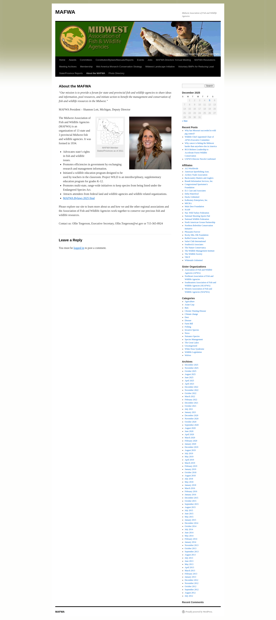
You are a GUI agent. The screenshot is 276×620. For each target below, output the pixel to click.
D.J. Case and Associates (195, 190)
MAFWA (65, 12)
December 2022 (191, 387)
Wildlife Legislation (193, 352)
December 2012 (191, 580)
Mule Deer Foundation (194, 206)
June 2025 (189, 377)
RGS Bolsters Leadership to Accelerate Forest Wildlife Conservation (196, 152)
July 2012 (189, 596)
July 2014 (189, 529)
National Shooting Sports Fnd (197, 216)
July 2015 (189, 510)
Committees (86, 60)
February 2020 (191, 441)
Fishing (188, 327)
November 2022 (192, 390)
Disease (188, 320)
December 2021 (191, 403)
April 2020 (189, 434)
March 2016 (190, 488)
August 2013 (190, 555)
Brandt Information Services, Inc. (199, 181)
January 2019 (190, 469)
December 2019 (191, 447)
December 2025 (191, 365)
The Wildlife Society (193, 254)
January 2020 (190, 444)
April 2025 (189, 380)
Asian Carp (189, 304)
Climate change (191, 314)
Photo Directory (116, 73)
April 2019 (189, 460)
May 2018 (189, 482)
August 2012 (190, 593)
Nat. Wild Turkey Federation (197, 213)
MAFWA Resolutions (204, 60)
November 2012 (192, 583)
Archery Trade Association (196, 175)
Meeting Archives (68, 66)
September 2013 (192, 551)
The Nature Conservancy (195, 247)
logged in (79, 247)
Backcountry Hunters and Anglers (199, 178)
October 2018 (190, 472)
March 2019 (190, 463)
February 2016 (191, 491)
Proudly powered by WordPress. (199, 612)
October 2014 (190, 526)
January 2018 (190, 485)
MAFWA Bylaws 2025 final (79, 198)
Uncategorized (191, 346)
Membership (86, 66)
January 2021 (190, 412)
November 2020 (192, 418)
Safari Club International (195, 241)
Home (62, 60)
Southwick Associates (194, 244)
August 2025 (190, 374)
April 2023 (189, 384)
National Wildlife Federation (197, 219)
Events (140, 60)
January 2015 (190, 520)
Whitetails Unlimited (194, 260)
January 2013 (190, 577)
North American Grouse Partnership (200, 222)
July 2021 (189, 409)
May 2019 (189, 456)
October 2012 (190, 586)
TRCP (187, 257)
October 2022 (190, 393)
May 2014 (189, 536)
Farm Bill (189, 323)
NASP (187, 209)
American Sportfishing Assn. (197, 171)
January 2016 (190, 494)
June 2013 (189, 561)
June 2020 (189, 431)
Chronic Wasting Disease (195, 311)
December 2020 (191, 415)
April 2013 (189, 567)
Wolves (188, 355)
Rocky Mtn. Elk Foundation (197, 235)
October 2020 (190, 422)
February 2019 (191, 466)
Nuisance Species (192, 336)
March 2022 (190, 396)
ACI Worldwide (191, 168)
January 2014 (190, 542)
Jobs (150, 60)
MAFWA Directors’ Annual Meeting (173, 60)
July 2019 (189, 453)
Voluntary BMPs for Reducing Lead (196, 66)
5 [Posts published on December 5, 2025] (209, 100)
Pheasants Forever (192, 232)
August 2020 (190, 428)
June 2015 (189, 513)
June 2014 (189, 532)
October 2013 (190, 548)
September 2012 (192, 589)
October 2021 (190, 406)
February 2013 (191, 574)
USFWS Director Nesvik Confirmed (200, 159)
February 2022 (191, 399)
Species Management (194, 339)
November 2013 (192, 545)
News (187, 333)
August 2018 (190, 475)
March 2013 (190, 570)
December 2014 (191, 523)
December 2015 (191, 498)
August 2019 (190, 450)
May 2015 (189, 517)
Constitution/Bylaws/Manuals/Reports (114, 60)
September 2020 (192, 425)
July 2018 (189, 479)
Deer (187, 317)
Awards (72, 60)
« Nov (184, 121)
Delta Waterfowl (192, 194)
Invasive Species (192, 330)
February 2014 (191, 539)
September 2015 (192, 504)
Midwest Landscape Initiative (160, 66)
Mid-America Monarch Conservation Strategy (119, 66)
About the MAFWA (95, 73)
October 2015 (190, 501)
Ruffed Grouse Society (194, 238)
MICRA (188, 203)
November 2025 (192, 368)
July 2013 (189, 558)
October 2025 (190, 371)
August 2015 (190, 507)
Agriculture (190, 301)
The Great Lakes (192, 342)
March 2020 (190, 437)
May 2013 (189, 564)
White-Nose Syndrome (194, 349)
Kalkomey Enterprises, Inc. (196, 200)
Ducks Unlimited (192, 197)
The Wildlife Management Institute (200, 251)
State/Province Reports (71, 73)
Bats (187, 308)
